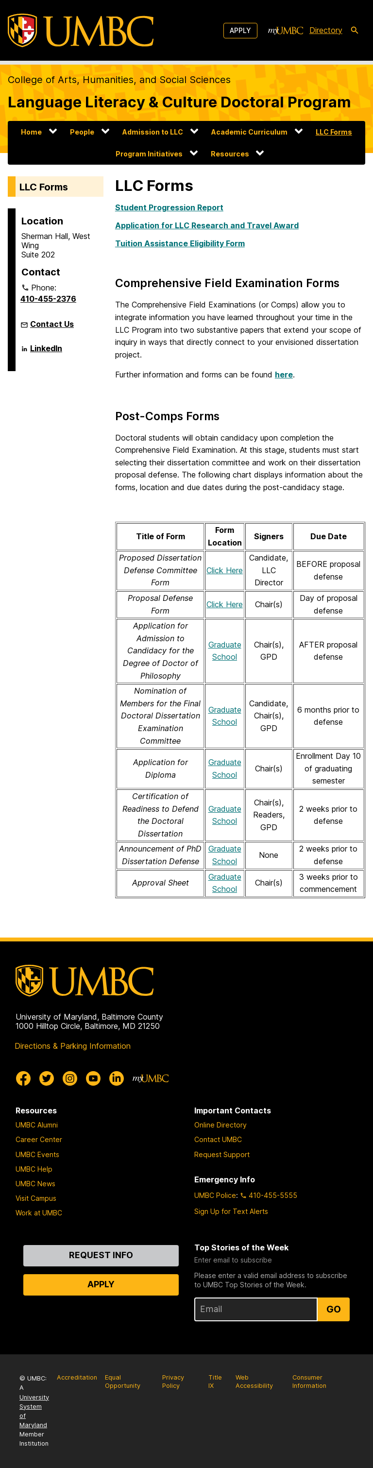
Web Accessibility (254, 1381)
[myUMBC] (285, 30)
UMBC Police (215, 1195)
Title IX (215, 1381)
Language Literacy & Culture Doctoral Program (179, 102)
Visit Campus (36, 1198)
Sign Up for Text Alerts (231, 1211)
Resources (230, 154)
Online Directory (220, 1125)
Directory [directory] (326, 30)
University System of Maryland (34, 1411)
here (284, 374)
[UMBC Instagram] (70, 1078)
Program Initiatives (149, 154)
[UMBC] (80, 30)
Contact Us (52, 324)
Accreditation (77, 1377)
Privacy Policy (173, 1381)
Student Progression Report (169, 207)
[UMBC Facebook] (23, 1078)
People (82, 132)
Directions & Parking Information (73, 1046)
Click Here (224, 570)
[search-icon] (354, 30)
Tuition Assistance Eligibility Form (180, 243)
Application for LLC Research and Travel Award (207, 225)
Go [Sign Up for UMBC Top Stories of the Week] (333, 1309)
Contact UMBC (218, 1139)
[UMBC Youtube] (93, 1078)
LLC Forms (334, 132)
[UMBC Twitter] (46, 1078)
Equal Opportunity (122, 1381)
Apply (240, 30)
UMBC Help (34, 1169)
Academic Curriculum (249, 132)
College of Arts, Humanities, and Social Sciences (119, 79)
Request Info (101, 1255)
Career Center (39, 1139)
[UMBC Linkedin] (116, 1078)
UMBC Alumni (37, 1125)
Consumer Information (309, 1381)
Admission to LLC (152, 132)
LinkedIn (46, 352)
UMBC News (35, 1183)
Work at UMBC (39, 1213)
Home (31, 132)
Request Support (222, 1154)
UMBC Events (37, 1154)
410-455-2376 (48, 299)
